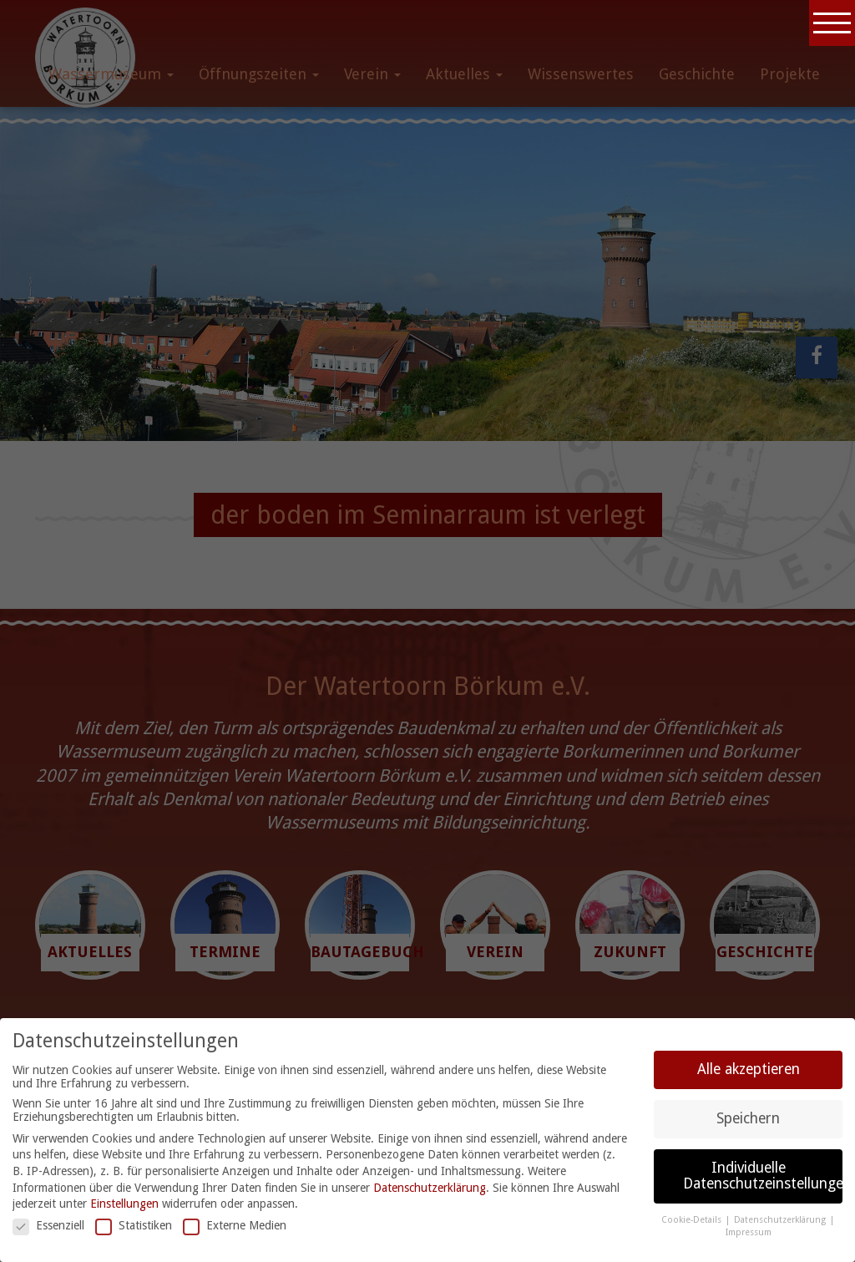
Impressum (749, 1232)
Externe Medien (234, 1225)
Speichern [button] (748, 1118)
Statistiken (133, 1225)
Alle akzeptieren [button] (748, 1069)
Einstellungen (124, 1203)
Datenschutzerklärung (429, 1187)
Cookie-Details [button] (692, 1219)
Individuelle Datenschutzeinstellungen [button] (762, 1176)
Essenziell (48, 1225)
